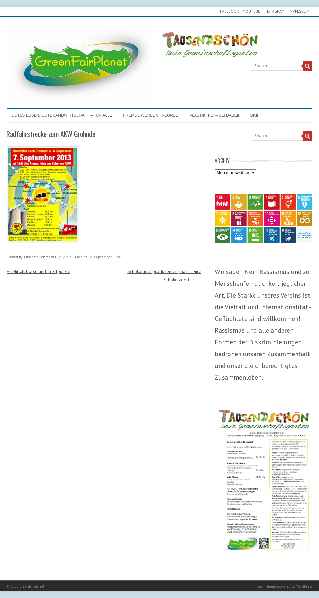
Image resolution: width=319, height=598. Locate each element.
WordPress (304, 586)
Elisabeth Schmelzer (40, 257)
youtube (251, 11)
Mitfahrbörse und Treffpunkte (38, 271)
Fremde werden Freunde (150, 115)
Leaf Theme (266, 586)
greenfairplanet (32, 586)
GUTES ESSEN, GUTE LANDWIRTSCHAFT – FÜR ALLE (61, 115)
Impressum (299, 11)
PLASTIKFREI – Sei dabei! (214, 115)
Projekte (81, 257)
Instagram (274, 11)
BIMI (254, 115)
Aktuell (68, 257)
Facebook (229, 11)
